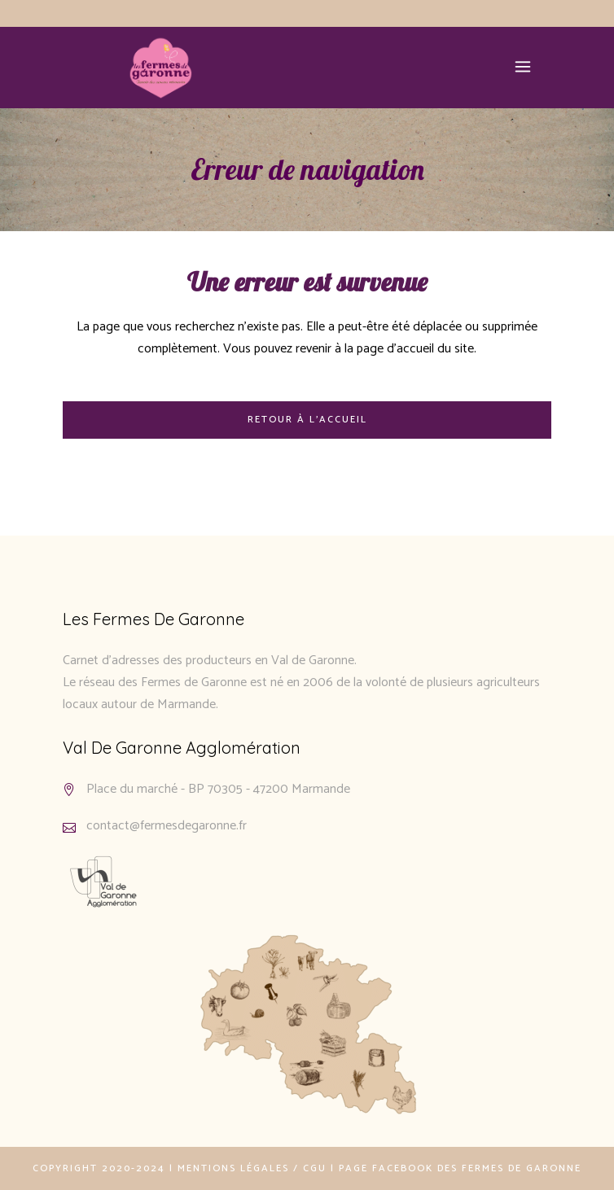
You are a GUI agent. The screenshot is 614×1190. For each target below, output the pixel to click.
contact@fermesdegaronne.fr (166, 826)
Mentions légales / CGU (252, 1168)
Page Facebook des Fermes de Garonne (460, 1168)
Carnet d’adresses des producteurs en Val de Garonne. (210, 661)
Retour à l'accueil (307, 419)
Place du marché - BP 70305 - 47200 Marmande (218, 789)
